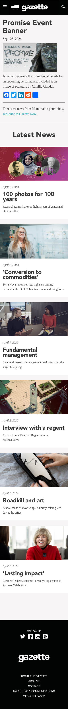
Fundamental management (20, 352)
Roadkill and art (23, 500)
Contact (34, 686)
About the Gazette (33, 676)
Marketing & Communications (34, 691)
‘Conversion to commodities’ (22, 274)
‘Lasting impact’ (23, 573)
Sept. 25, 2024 (12, 39)
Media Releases (34, 696)
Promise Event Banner (27, 26)
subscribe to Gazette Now (19, 114)
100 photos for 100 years (28, 196)
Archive (34, 681)
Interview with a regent (34, 427)
